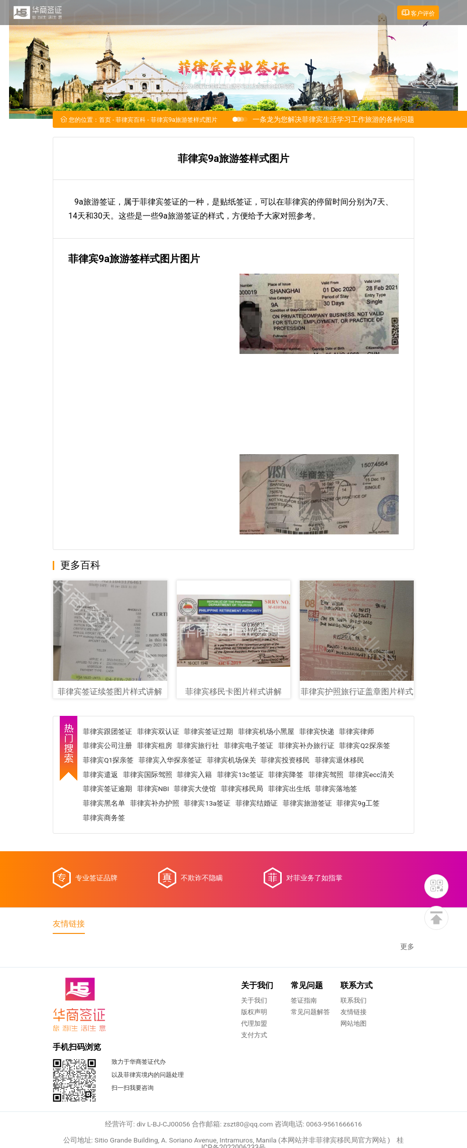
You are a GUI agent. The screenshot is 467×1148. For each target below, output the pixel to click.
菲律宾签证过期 (210, 731)
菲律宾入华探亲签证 (172, 760)
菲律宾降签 (288, 775)
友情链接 (254, 1016)
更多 (407, 950)
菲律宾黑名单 (153, 804)
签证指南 (204, 1005)
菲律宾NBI (206, 789)
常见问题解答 (210, 1016)
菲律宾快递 (318, 731)
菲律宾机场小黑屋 (268, 731)
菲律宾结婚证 (306, 804)
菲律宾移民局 (296, 789)
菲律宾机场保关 (233, 760)
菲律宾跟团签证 (109, 731)
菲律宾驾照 (328, 775)
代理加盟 (155, 1028)
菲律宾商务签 (154, 818)
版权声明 (155, 1016)
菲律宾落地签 (105, 804)
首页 (105, 120)
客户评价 (417, 13)
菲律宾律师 (359, 731)
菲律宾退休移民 (342, 760)
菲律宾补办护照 (203, 804)
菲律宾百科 (130, 120)
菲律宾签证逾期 (160, 789)
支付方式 (155, 1039)
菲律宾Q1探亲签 (110, 760)
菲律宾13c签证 (242, 775)
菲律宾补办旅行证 (308, 745)
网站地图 (254, 1028)
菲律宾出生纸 (343, 789)
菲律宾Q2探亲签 (367, 745)
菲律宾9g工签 (106, 818)
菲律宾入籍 (196, 775)
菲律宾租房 (156, 745)
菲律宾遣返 (102, 775)
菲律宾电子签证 (250, 745)
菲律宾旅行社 (200, 745)
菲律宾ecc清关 (107, 789)
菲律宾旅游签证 (356, 804)
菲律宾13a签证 (256, 804)
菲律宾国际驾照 (149, 775)
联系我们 (254, 1005)
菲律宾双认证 (160, 731)
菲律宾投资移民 (287, 760)
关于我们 (155, 1005)
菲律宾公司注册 (109, 745)
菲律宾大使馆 (248, 789)
